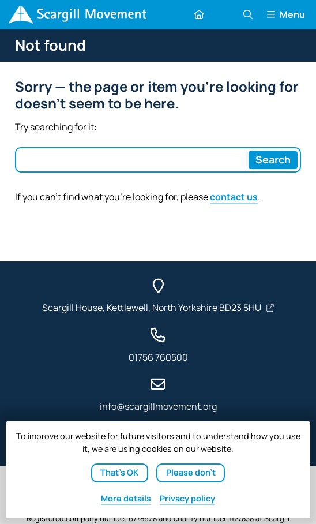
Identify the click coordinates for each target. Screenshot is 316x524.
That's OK (119, 472)
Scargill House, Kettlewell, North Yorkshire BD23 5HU (152, 307)
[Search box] (131, 159)
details (126, 498)
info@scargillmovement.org (158, 406)
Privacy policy (187, 498)
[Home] (78, 15)
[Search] (273, 160)
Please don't (191, 472)
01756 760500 (158, 357)
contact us (234, 196)
